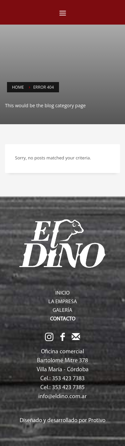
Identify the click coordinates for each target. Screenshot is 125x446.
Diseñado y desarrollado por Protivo (62, 420)
